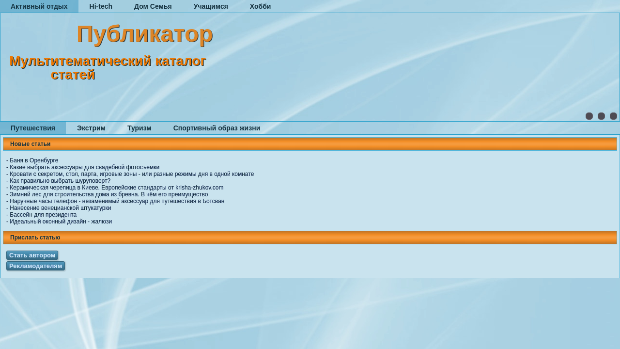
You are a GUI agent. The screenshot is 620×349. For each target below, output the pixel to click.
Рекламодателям (35, 266)
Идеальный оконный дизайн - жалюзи (61, 221)
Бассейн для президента (43, 214)
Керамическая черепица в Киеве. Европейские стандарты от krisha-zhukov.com (116, 187)
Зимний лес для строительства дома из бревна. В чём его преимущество (109, 194)
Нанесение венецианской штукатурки (60, 208)
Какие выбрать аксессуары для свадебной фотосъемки (84, 167)
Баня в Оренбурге (34, 160)
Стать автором (32, 255)
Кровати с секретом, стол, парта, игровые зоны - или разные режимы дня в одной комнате (132, 174)
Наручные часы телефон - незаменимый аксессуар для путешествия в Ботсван (117, 201)
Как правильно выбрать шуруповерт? (60, 180)
